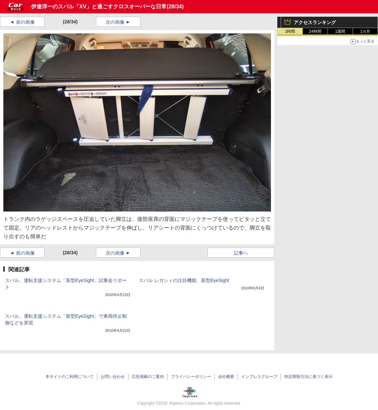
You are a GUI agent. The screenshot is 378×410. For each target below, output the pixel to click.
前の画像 (25, 22)
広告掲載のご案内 (148, 376)
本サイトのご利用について (69, 376)
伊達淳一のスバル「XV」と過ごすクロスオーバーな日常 (99, 6)
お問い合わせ (113, 376)
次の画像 (115, 22)
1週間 (340, 31)
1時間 (290, 31)
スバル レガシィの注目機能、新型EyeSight (184, 280)
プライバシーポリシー (191, 376)
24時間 (315, 31)
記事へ (241, 253)
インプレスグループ (259, 376)
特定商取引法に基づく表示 (308, 376)
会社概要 (226, 376)
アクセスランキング (315, 22)
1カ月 (365, 31)
